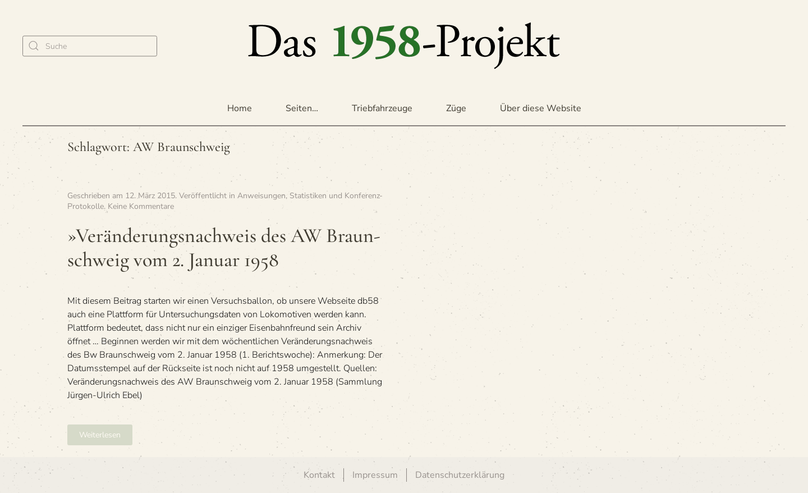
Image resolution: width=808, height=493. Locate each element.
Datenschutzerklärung (459, 475)
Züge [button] (456, 108)
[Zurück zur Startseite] (404, 45)
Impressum (375, 475)
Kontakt (319, 475)
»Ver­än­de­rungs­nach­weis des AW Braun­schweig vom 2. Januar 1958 (223, 247)
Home (239, 108)
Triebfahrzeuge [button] (382, 108)
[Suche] (89, 45)
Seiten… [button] (302, 108)
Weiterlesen (100, 435)
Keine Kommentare (141, 206)
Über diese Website (540, 108)
